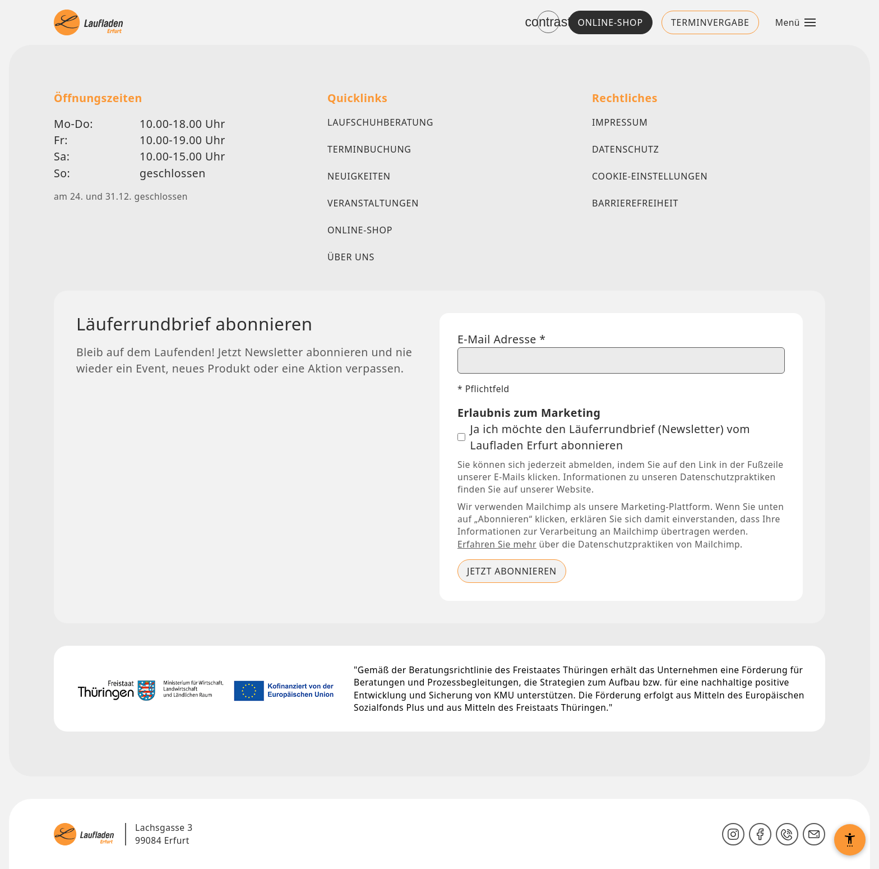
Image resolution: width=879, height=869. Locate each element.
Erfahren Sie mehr (496, 543)
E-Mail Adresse (501, 338)
